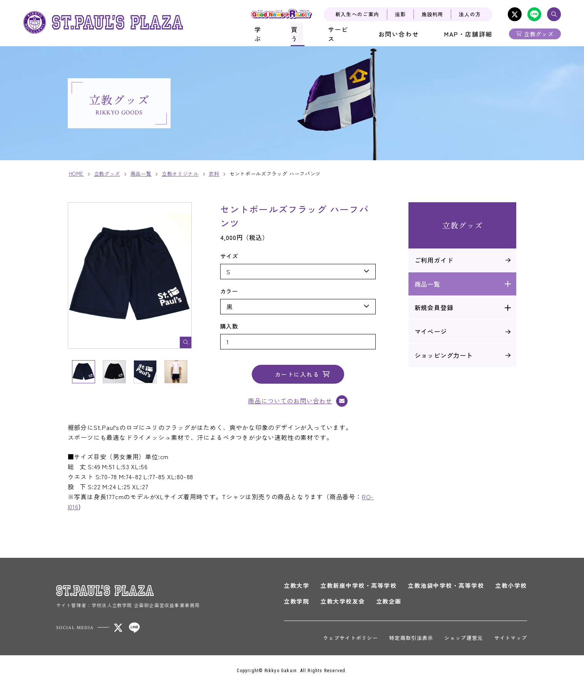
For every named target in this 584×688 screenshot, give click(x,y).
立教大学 (295, 587)
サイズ (230, 257)
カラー (230, 292)
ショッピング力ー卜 (442, 356)
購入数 (230, 328)
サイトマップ (509, 639)
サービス (345, 34)
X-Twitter (515, 14)
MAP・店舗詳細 (469, 34)
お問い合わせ (402, 34)
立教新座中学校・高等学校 (358, 587)
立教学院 (295, 603)
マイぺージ (429, 332)
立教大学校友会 (342, 603)
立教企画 (387, 603)
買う (303, 34)
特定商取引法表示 (410, 639)
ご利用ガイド (432, 261)
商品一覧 (426, 285)
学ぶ (266, 34)
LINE (534, 14)
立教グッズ (539, 34)
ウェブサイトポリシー (349, 639)
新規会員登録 (432, 309)
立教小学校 (510, 587)
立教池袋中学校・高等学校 (445, 587)
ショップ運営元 (462, 639)
